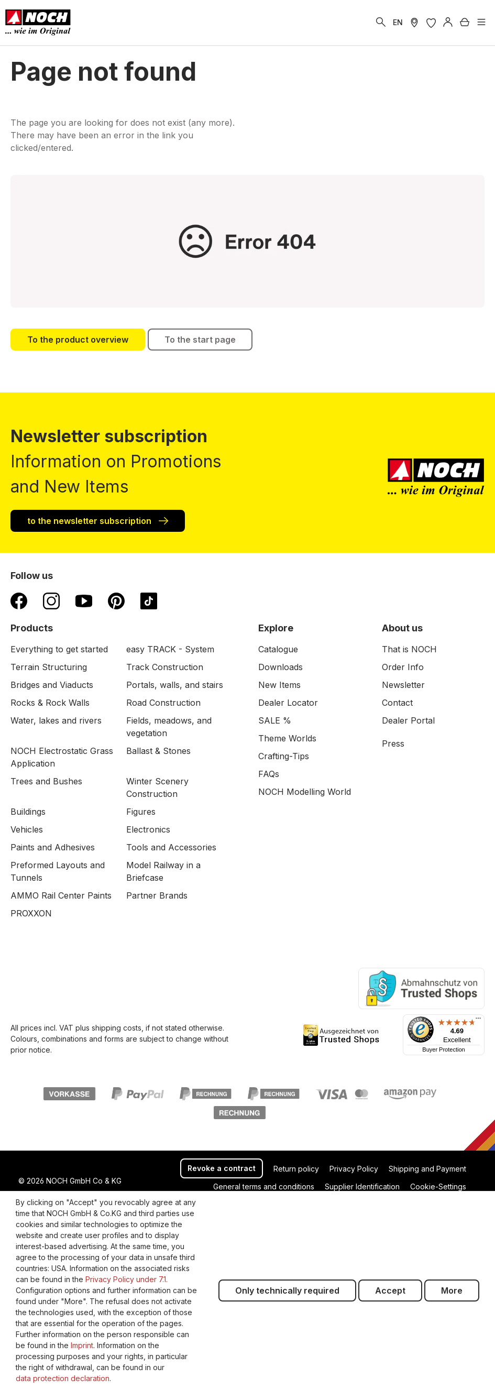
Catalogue (278, 649)
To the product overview (77, 339)
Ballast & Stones (158, 751)
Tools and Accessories (171, 847)
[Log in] (447, 22)
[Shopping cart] (464, 22)
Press (393, 743)
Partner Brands (157, 895)
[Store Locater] (414, 22)
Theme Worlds (287, 738)
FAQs (268, 774)
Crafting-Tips (283, 756)
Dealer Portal (408, 720)
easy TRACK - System (170, 649)
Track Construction (164, 667)
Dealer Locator (288, 702)
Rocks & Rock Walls (50, 702)
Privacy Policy (353, 1168)
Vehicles (26, 829)
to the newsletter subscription (97, 520)
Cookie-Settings (438, 1186)
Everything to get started (59, 649)
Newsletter (403, 685)
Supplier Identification (362, 1186)
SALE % (274, 720)
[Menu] (481, 22)
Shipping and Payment (427, 1168)
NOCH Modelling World (304, 791)
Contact (397, 702)
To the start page (200, 339)
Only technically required (287, 1290)
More (452, 1290)
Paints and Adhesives (52, 847)
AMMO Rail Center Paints (61, 895)
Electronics (148, 829)
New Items (279, 685)
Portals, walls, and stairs (174, 685)
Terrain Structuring (48, 667)
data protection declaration (62, 1378)
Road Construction (163, 702)
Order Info (403, 667)
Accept (390, 1290)
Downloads (280, 667)
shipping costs (116, 1027)
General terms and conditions (263, 1186)
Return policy (296, 1168)
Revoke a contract (222, 1168)
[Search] (380, 22)
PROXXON (31, 913)
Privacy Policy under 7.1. (126, 1279)
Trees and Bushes (46, 781)
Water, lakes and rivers (56, 720)
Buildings (28, 811)
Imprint (82, 1345)
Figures (141, 811)
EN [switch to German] (398, 22)
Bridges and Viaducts (51, 685)
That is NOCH (409, 649)
